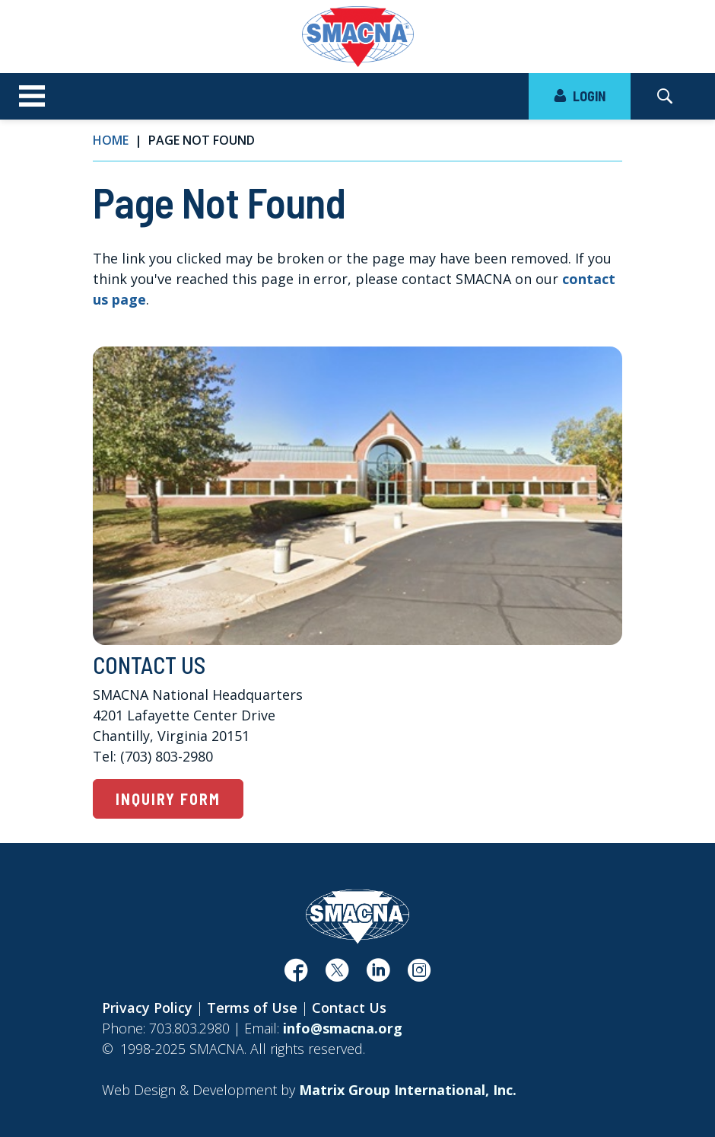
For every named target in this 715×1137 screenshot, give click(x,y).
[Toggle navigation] (32, 96)
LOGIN (579, 96)
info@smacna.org (342, 1028)
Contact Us (349, 1007)
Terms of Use (252, 1007)
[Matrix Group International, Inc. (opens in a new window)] (407, 1090)
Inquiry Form (168, 799)
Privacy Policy (147, 1007)
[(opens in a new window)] (295, 975)
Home (111, 140)
